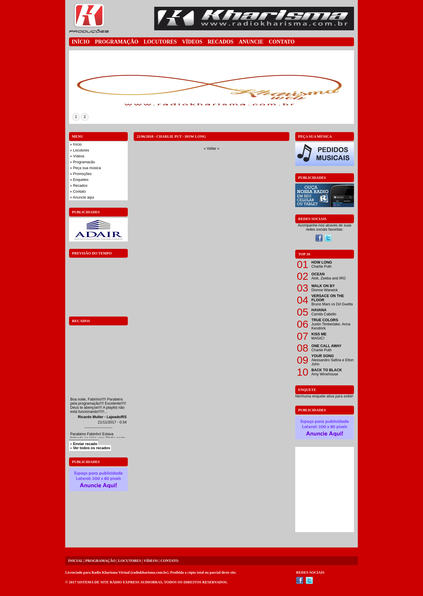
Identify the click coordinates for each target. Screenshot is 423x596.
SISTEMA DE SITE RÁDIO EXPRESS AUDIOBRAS (119, 582)
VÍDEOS (151, 561)
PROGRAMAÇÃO (100, 561)
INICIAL (75, 561)
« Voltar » (211, 148)
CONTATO (169, 561)
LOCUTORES (129, 561)
